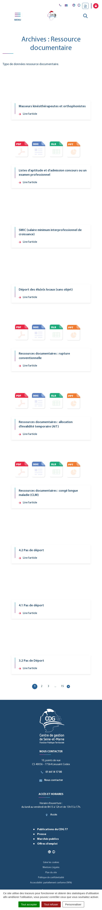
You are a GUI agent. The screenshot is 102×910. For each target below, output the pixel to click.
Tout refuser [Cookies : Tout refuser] (51, 904)
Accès (51, 814)
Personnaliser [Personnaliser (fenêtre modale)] (73, 904)
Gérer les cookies (51, 862)
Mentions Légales (51, 867)
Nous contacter (51, 780)
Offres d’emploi (47, 843)
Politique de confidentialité (51, 877)
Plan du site (51, 872)
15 (62, 686)
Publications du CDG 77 (52, 829)
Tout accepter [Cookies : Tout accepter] (29, 904)
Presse (41, 834)
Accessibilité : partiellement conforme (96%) (51, 883)
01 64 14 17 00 (51, 772)
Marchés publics (48, 839)
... (55, 686)
